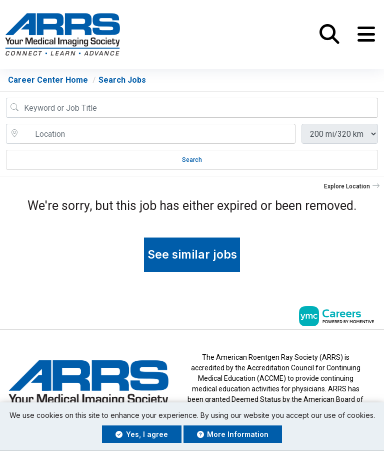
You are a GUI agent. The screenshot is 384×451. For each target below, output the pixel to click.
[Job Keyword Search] (199, 108)
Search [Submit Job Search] (192, 159)
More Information (233, 434)
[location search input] (158, 134)
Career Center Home (48, 80)
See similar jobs (192, 255)
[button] (366, 34)
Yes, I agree (142, 434)
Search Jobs (122, 80)
